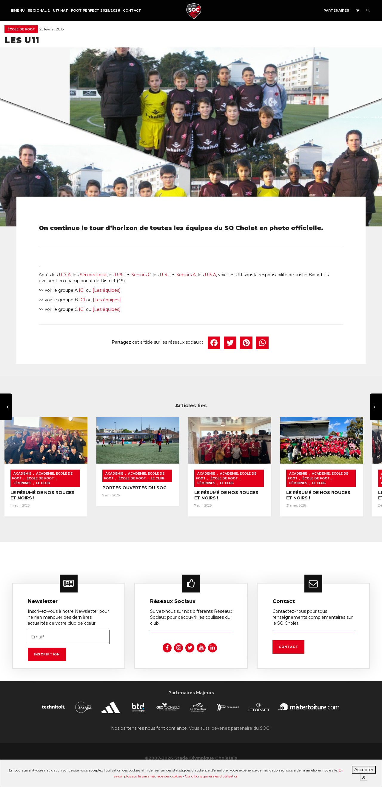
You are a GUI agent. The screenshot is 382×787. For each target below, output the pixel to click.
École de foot (21, 29)
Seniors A (186, 274)
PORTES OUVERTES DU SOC (138, 490)
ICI (82, 290)
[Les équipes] (107, 290)
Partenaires (336, 10)
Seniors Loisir (93, 274)
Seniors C (141, 274)
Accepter (363, 769)
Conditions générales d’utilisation (211, 776)
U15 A (210, 274)
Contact (132, 10)
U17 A (65, 274)
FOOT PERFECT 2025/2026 (95, 10)
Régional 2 (39, 10)
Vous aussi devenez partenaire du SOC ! (230, 731)
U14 (163, 274)
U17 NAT (60, 10)
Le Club (20, 485)
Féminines (68, 480)
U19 (118, 274)
